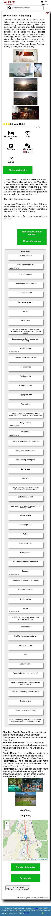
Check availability (18, 170)
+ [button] (6, 823)
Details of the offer (25, 867)
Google (35, 908)
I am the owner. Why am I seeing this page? (17, 888)
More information (32, 241)
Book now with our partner (32, 233)
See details (25, 878)
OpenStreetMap (42, 859)
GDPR (26, 913)
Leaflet (32, 859)
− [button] (6, 827)
